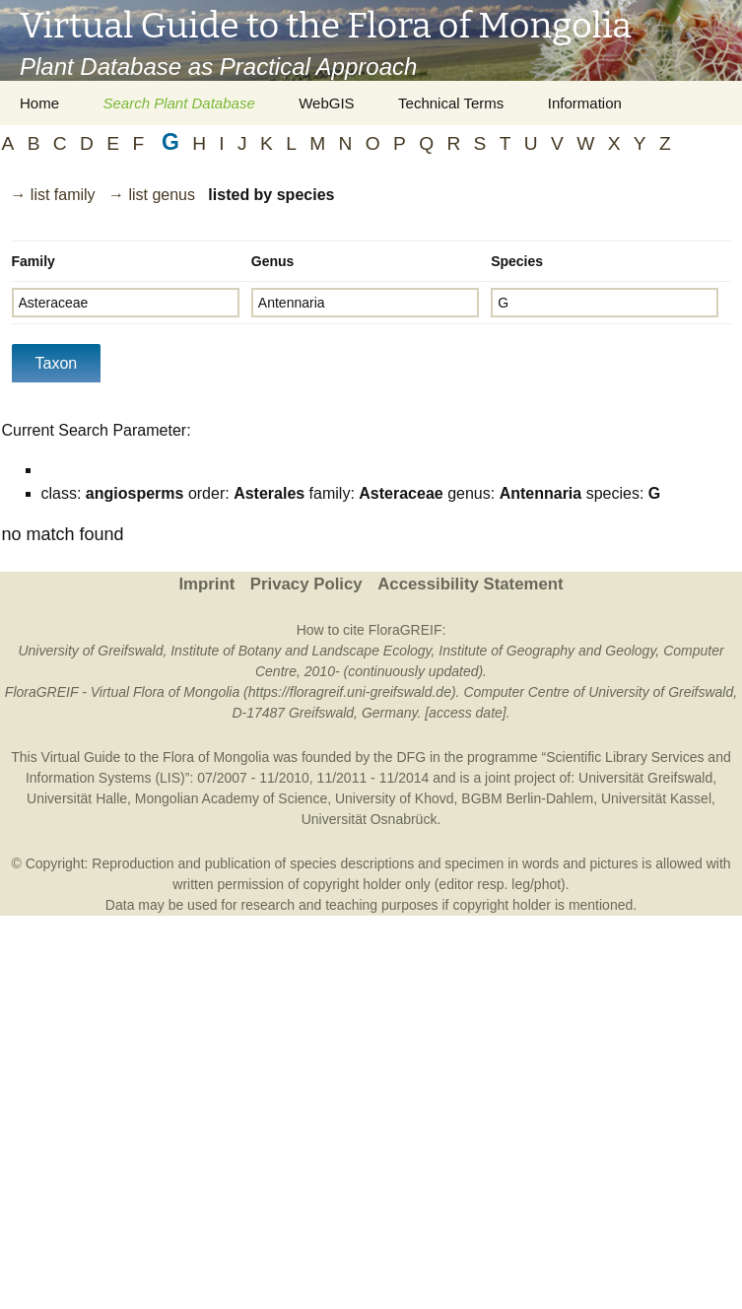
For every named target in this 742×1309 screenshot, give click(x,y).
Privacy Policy (306, 584)
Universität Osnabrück (370, 819)
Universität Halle (77, 798)
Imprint (206, 584)
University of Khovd (394, 798)
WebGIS (326, 103)
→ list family (52, 194)
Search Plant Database (178, 103)
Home (39, 103)
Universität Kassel (656, 798)
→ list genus (151, 194)
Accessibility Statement (470, 584)
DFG (411, 757)
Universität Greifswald (645, 778)
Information (585, 103)
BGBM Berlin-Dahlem (527, 798)
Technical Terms (451, 103)
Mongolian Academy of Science (231, 798)
